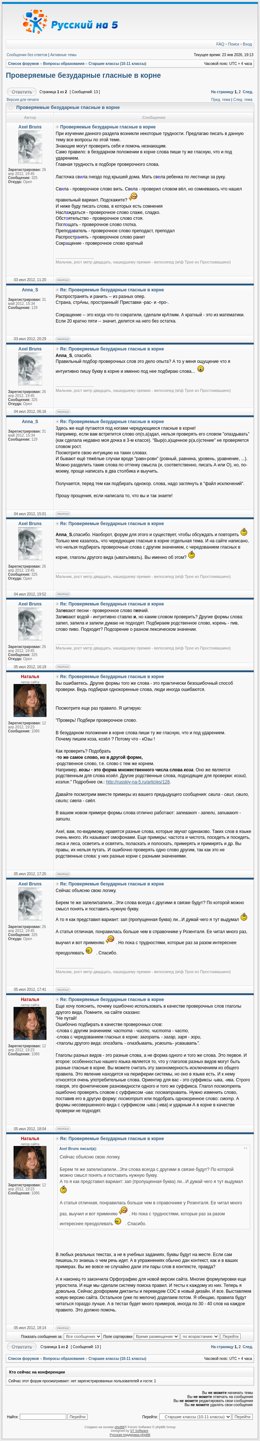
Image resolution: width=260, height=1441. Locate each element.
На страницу (222, 92)
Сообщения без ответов (27, 55)
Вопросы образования (64, 64)
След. (248, 92)
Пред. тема (220, 100)
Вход (247, 44)
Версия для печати (23, 100)
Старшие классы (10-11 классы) (117, 64)
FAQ (220, 44)
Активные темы (63, 55)
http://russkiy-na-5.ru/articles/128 (138, 782)
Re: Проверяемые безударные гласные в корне (112, 289)
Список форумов (23, 64)
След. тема (242, 100)
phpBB (120, 1427)
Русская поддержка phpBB (130, 1435)
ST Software (139, 1431)
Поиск (233, 44)
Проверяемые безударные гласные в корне (83, 75)
